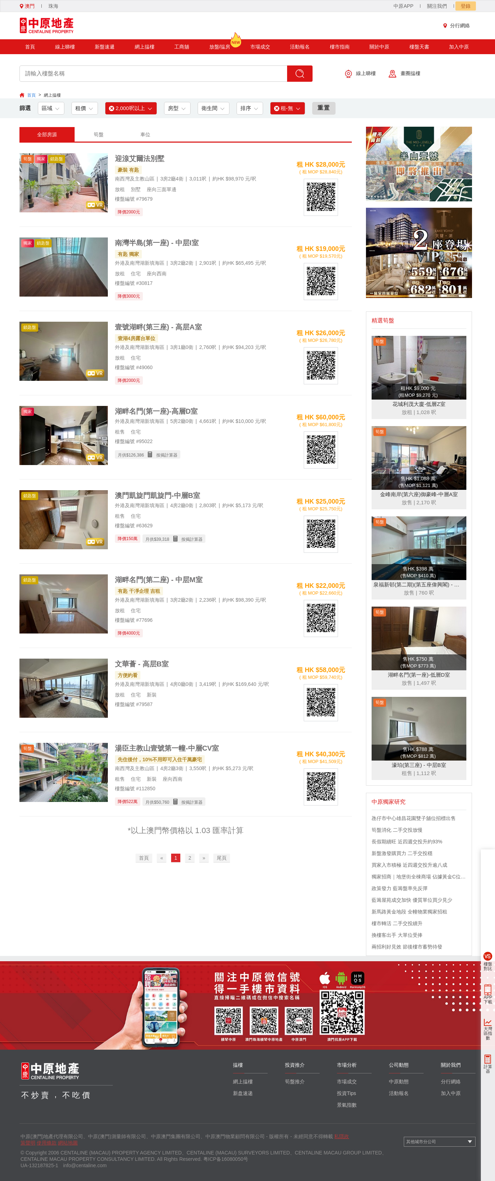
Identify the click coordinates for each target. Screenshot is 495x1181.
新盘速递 (243, 1093)
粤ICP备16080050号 (226, 1159)
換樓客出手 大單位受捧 (397, 935)
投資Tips (346, 1093)
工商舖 (181, 47)
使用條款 (47, 1143)
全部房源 (47, 134)
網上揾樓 (145, 47)
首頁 (30, 47)
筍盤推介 (295, 1081)
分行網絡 (458, 25)
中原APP (403, 6)
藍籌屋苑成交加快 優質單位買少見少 (412, 900)
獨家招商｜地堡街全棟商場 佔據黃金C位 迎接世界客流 (419, 876)
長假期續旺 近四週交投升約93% (407, 841)
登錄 (466, 6)
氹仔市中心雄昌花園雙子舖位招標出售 (414, 818)
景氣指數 (347, 1105)
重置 (324, 108)
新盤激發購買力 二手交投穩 (402, 853)
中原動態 (399, 1081)
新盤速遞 (105, 47)
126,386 (136, 455)
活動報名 (300, 47)
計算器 (488, 1069)
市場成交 (260, 47)
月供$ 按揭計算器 (147, 455)
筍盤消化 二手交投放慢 (397, 830)
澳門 (27, 6)
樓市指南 (340, 47)
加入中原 (459, 47)
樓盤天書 (419, 47)
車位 (145, 134)
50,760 (162, 802)
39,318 (162, 539)
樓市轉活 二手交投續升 (397, 923)
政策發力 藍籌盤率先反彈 (399, 888)
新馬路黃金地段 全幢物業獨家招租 (409, 912)
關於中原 (379, 47)
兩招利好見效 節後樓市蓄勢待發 (407, 947)
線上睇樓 (65, 47)
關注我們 (437, 6)
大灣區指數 (488, 1033)
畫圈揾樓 (404, 74)
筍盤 (99, 134)
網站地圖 (68, 1143)
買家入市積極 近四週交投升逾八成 (409, 865)
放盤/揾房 (220, 44)
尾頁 (222, 858)
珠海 (53, 6)
